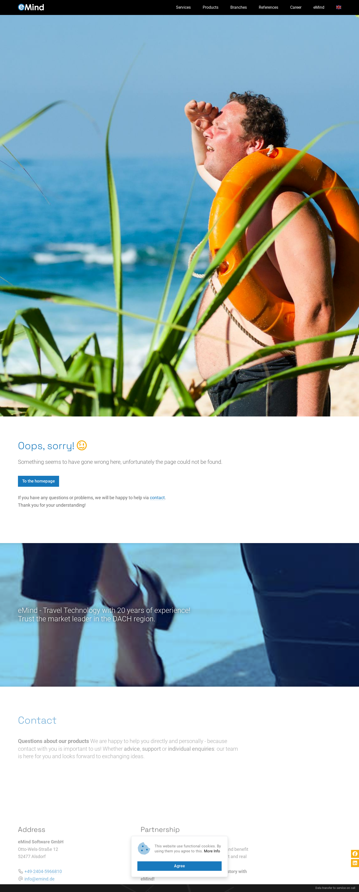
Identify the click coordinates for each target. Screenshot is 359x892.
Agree (179, 866)
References (268, 7)
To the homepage (38, 481)
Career (295, 7)
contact (157, 497)
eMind (318, 7)
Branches (238, 7)
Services (183, 7)
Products (210, 7)
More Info (212, 851)
